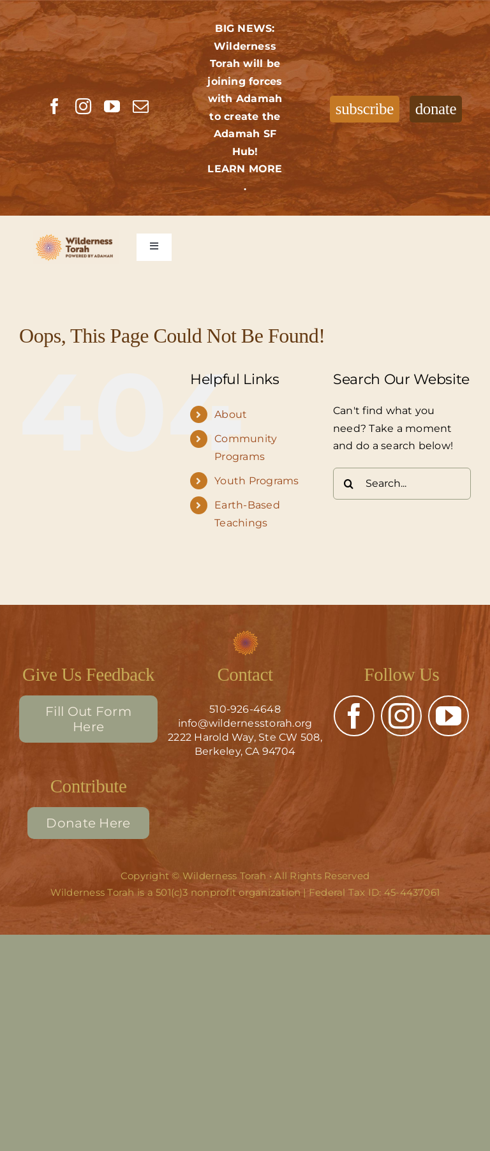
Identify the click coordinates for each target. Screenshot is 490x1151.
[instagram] (83, 106)
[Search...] (402, 484)
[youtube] (112, 106)
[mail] (141, 106)
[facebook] (55, 106)
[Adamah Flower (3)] (244, 634)
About (230, 414)
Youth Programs (256, 481)
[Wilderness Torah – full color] (76, 247)
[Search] (349, 484)
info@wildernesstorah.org (245, 723)
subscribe (365, 108)
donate (435, 108)
